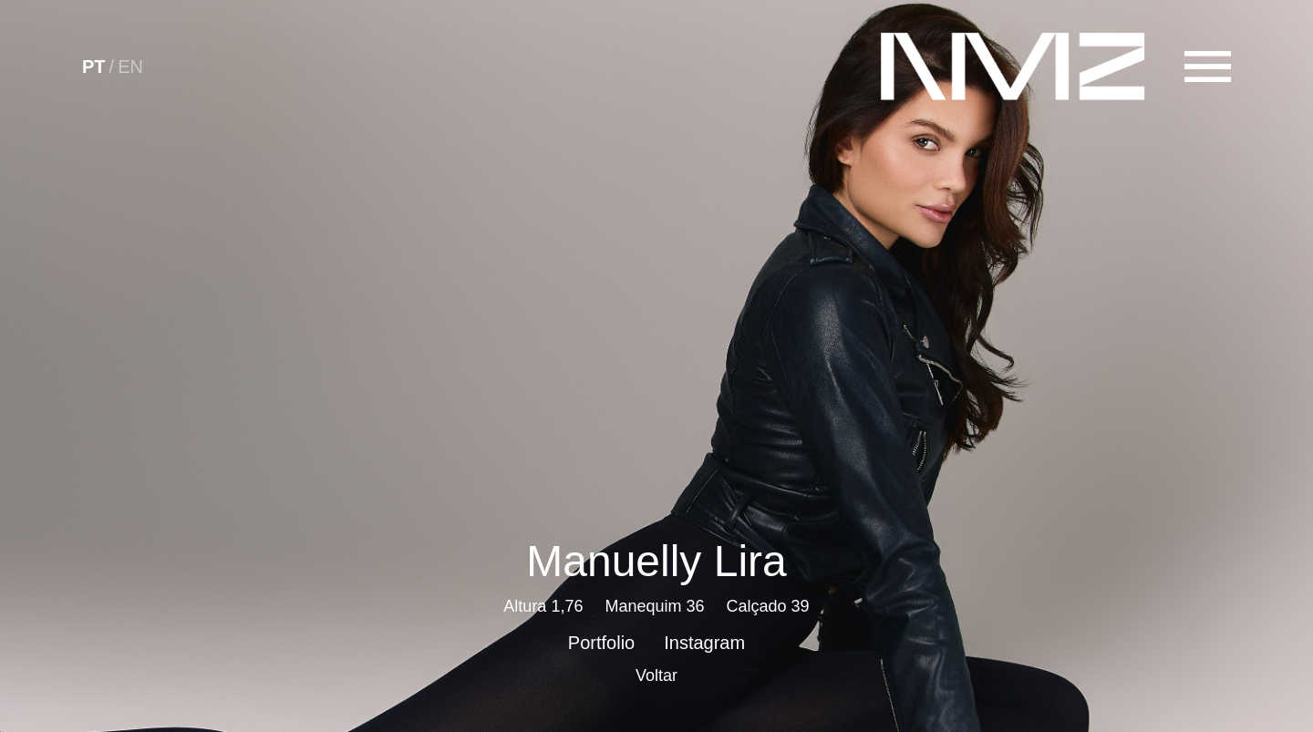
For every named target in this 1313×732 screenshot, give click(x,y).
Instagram (704, 643)
